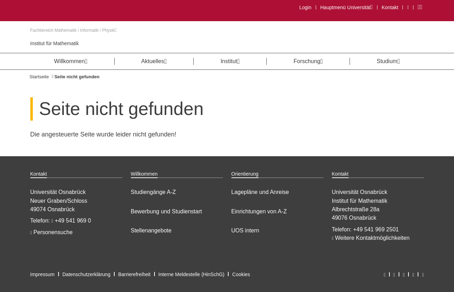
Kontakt (390, 7)
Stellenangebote (151, 230)
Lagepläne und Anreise (260, 192)
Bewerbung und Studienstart (166, 211)
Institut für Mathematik (54, 43)
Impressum (42, 274)
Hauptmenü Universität (346, 7)
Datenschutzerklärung (86, 274)
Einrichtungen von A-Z (259, 211)
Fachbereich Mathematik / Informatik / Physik (73, 30)
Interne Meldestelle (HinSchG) (191, 274)
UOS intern (245, 230)
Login (305, 7)
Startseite (39, 76)
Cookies (241, 274)
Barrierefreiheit (134, 274)
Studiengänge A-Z (153, 192)
